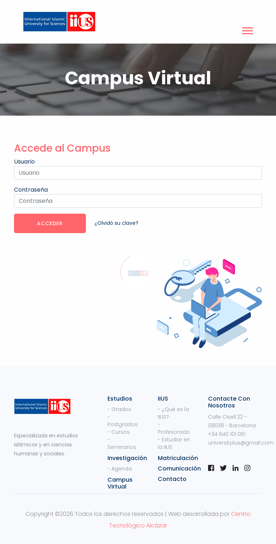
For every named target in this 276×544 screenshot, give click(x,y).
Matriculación (178, 458)
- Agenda (119, 468)
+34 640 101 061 (226, 434)
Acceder (50, 223)
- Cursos (118, 432)
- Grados (119, 409)
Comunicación (179, 468)
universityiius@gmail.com (240, 442)
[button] (247, 29)
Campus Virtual (120, 483)
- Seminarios (121, 443)
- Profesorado (174, 428)
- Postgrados (122, 420)
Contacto (172, 479)
